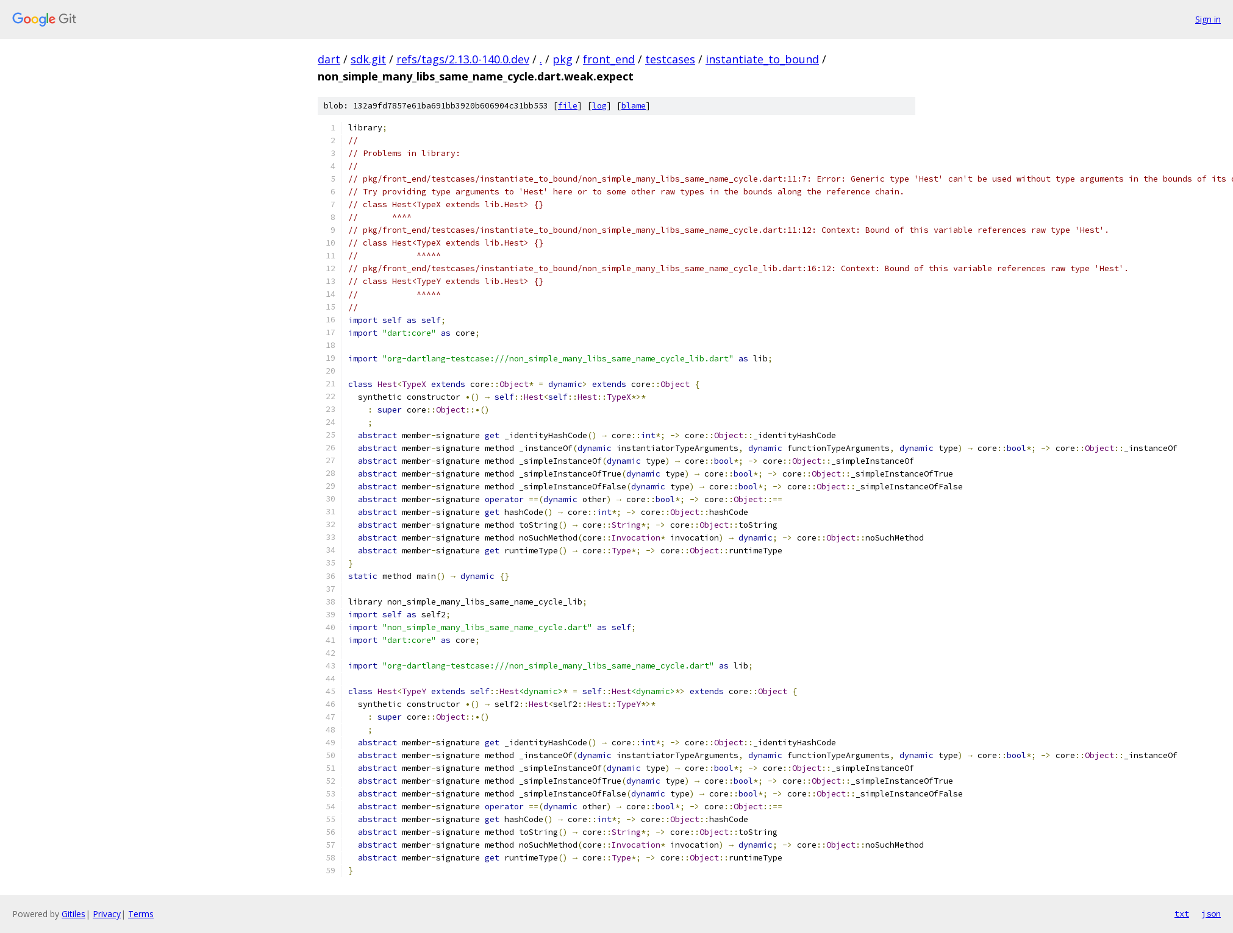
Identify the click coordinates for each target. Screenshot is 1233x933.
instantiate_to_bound (762, 59)
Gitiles (73, 914)
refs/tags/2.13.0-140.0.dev (462, 59)
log (599, 106)
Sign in (1208, 19)
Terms (141, 914)
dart (329, 59)
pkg (562, 59)
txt (1181, 913)
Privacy (107, 914)
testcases (670, 59)
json (1211, 913)
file (567, 106)
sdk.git (368, 59)
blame (633, 106)
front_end (609, 59)
